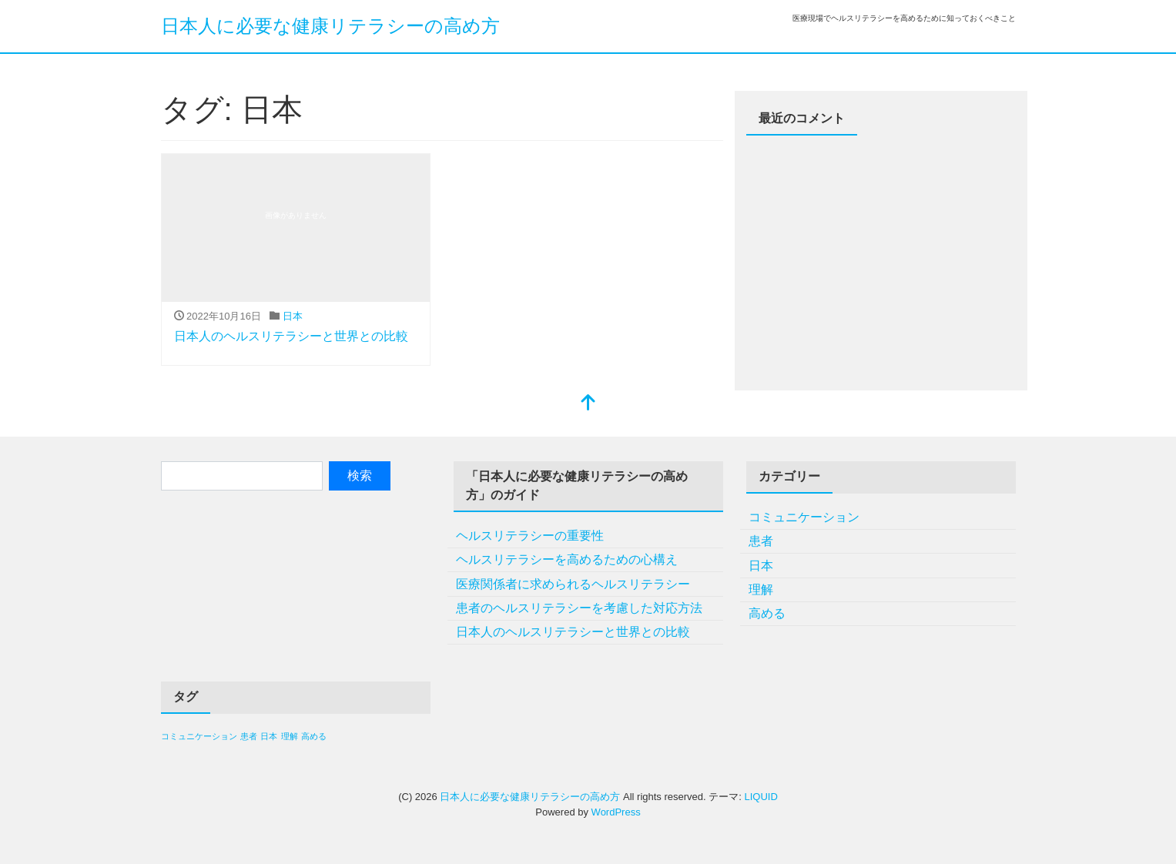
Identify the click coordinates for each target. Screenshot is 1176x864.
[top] (588, 403)
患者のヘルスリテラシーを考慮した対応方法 (579, 608)
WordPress (616, 812)
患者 (761, 541)
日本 (293, 316)
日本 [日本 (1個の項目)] (268, 736)
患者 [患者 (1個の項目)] (248, 736)
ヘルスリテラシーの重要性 (530, 535)
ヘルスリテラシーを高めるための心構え (567, 559)
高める (767, 613)
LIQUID (760, 796)
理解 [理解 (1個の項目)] (289, 736)
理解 (761, 589)
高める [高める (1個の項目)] (314, 736)
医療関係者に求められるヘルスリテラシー (573, 584)
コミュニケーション (804, 517)
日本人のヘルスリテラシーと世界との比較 (291, 336)
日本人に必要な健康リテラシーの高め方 (330, 25)
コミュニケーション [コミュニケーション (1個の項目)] (199, 736)
